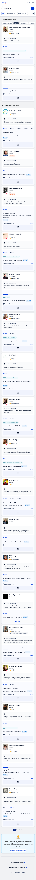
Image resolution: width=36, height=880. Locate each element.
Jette (16, 23)
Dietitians (17, 872)
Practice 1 (5, 46)
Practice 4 (27, 128)
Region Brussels (7, 23)
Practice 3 (19, 128)
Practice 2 (12, 128)
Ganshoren (23, 23)
